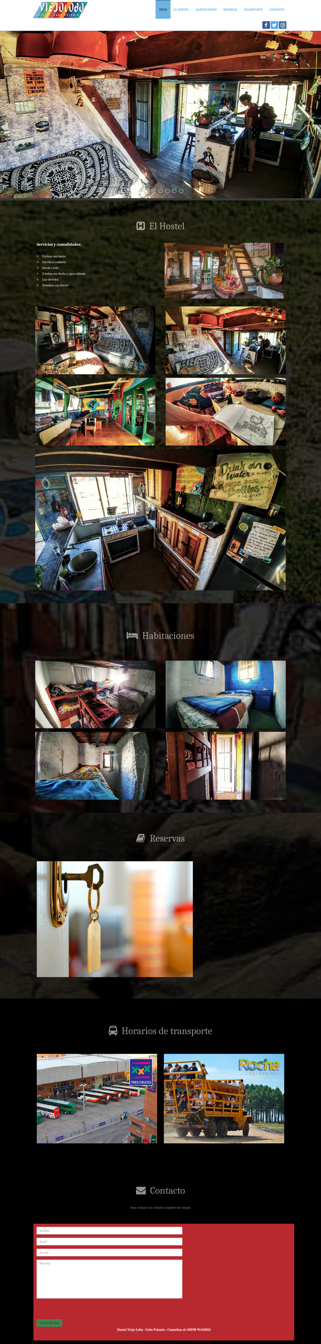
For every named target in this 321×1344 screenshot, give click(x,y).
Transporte (253, 10)
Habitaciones (206, 10)
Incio (163, 10)
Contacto (277, 10)
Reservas (230, 10)
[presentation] (70, 1310)
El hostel (181, 10)
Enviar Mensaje (49, 1323)
